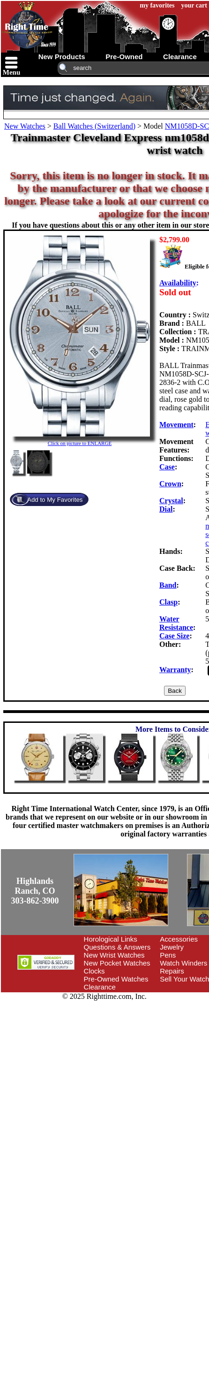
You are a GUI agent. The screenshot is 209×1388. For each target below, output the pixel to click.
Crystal (171, 501)
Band (167, 585)
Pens (168, 955)
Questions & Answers (117, 947)
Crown (170, 484)
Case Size (174, 636)
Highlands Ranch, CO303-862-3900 (35, 890)
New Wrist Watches (114, 955)
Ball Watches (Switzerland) (94, 126)
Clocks (94, 971)
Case (167, 467)
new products (61, 57)
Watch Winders (183, 963)
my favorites (157, 5)
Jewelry (172, 947)
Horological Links (110, 939)
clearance (180, 57)
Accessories (179, 939)
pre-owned (123, 57)
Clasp (168, 602)
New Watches (24, 126)
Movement (176, 425)
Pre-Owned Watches (116, 979)
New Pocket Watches (117, 963)
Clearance (100, 987)
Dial (165, 509)
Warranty (175, 670)
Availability (177, 283)
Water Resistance (176, 623)
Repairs (172, 971)
